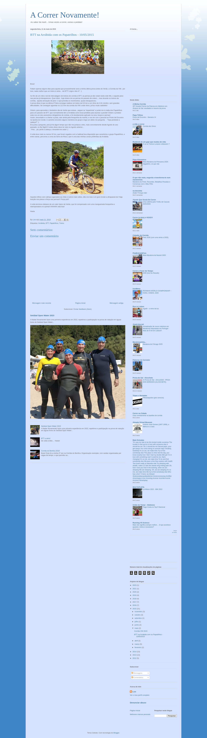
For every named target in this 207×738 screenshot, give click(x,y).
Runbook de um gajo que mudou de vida (149, 142)
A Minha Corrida (139, 104)
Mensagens (136, 673)
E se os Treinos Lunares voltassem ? (156, 144)
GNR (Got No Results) (151, 273)
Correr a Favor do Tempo (143, 271)
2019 (135, 595)
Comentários (137, 677)
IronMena (136, 289)
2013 (135, 655)
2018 (135, 599)
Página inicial (80, 303)
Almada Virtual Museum (142, 422)
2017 (135, 602)
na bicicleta (137, 191)
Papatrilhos (54, 223)
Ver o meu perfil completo (139, 695)
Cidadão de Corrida (141, 235)
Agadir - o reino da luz (151, 309)
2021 (135, 589)
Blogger (116, 733)
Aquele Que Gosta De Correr (144, 200)
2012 (135, 658)
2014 (135, 652)
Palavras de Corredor (141, 360)
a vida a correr (138, 124)
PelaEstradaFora (139, 253)
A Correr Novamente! (64, 15)
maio (137, 628)
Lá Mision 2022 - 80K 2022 (152, 489)
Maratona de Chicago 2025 (153, 344)
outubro (138, 615)
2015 (135, 609)
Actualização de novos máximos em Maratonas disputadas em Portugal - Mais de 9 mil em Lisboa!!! (156, 329)
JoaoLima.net (138, 324)
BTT (47, 223)
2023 (135, 585)
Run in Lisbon (138, 306)
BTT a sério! (45, 438)
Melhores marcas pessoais (140, 714)
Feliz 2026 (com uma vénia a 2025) (155, 237)
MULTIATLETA (138, 487)
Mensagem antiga (116, 303)
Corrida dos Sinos (149, 126)
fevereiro (138, 647)
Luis (134, 692)
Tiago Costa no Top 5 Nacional (154, 507)
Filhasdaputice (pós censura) (153, 398)
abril (136, 641)
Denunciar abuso (138, 702)
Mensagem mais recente (41, 303)
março (137, 644)
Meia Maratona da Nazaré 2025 (154, 255)
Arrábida (41, 223)
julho (137, 622)
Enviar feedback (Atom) (83, 309)
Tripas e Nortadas (140, 396)
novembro (139, 612)
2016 (135, 605)
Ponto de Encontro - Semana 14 (144, 117)
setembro (138, 618)
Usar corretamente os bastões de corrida (147, 415)
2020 (135, 592)
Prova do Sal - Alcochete (143, 378)
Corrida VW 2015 (140, 631)
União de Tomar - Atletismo (144, 505)
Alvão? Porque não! (140, 193)
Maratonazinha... (139, 342)
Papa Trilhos (138, 115)
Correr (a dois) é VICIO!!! (143, 218)
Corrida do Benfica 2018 (50, 451)
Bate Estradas (138, 440)
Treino (61, 223)
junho (137, 625)
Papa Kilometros (139, 160)
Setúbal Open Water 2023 (42, 315)
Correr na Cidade (140, 413)
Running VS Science (141, 523)
